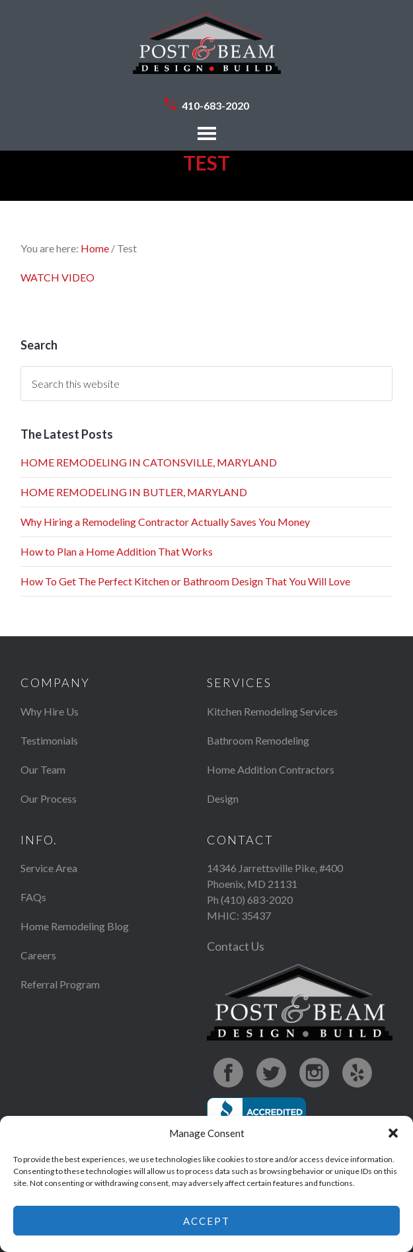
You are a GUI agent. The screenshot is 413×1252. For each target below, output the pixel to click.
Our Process (48, 798)
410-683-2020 (215, 105)
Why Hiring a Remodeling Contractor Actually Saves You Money (165, 521)
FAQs (33, 897)
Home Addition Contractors (270, 769)
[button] (393, 1133)
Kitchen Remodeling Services (272, 711)
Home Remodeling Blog (74, 926)
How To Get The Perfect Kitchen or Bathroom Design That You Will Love (185, 581)
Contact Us (235, 946)
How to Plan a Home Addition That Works (116, 551)
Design (223, 798)
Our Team (42, 769)
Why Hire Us (49, 711)
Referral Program (60, 984)
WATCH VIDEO (57, 277)
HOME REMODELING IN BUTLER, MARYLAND (133, 492)
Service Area (48, 868)
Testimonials (49, 740)
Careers (38, 955)
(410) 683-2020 (257, 899)
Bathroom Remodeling (258, 740)
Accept (206, 1221)
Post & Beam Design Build (207, 50)
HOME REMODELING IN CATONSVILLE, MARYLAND (148, 462)
